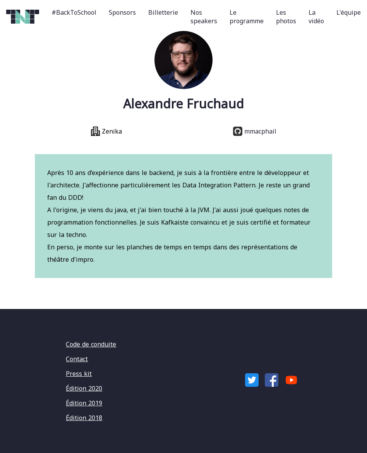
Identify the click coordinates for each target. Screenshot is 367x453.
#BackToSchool (73, 12)
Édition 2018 (84, 418)
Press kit (79, 373)
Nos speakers (203, 16)
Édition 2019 (84, 403)
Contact (77, 359)
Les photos (286, 16)
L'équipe (348, 12)
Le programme (247, 16)
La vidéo (316, 16)
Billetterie (163, 12)
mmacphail (254, 131)
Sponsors (122, 12)
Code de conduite (91, 344)
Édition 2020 (84, 388)
